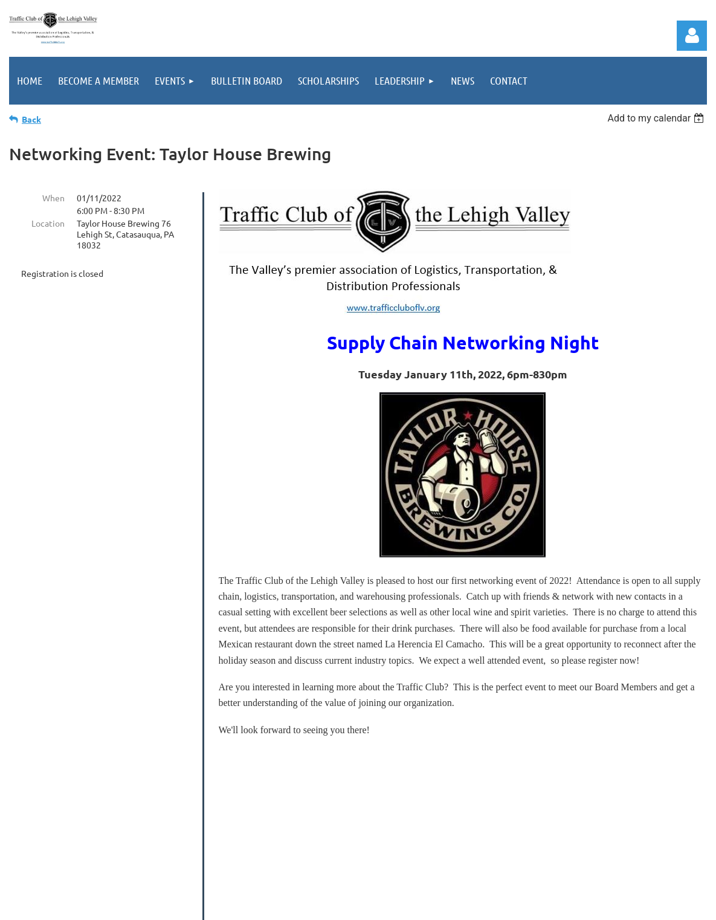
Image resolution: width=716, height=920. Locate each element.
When (53, 197)
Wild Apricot (561, 905)
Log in (692, 36)
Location (48, 223)
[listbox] (657, 118)
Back (31, 119)
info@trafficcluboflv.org (418, 816)
